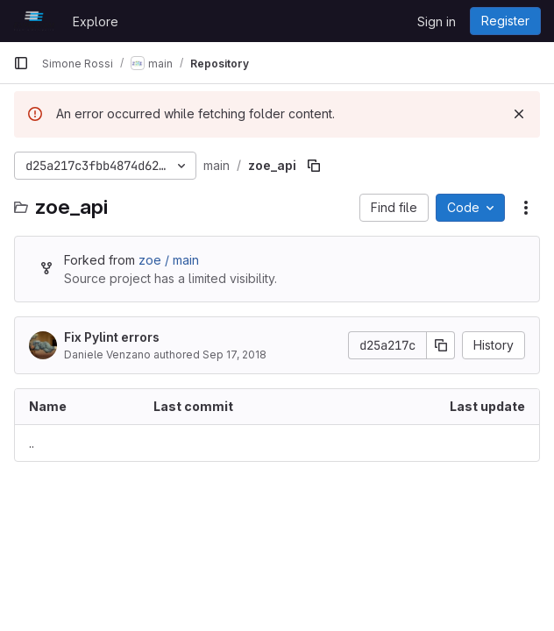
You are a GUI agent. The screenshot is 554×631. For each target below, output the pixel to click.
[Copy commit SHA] (441, 345)
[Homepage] (34, 21)
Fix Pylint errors (112, 337)
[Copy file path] (314, 166)
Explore (95, 21)
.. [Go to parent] (31, 443)
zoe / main (168, 259)
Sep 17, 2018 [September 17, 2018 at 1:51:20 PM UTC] (234, 354)
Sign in (436, 21)
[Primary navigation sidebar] (21, 63)
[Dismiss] (518, 113)
